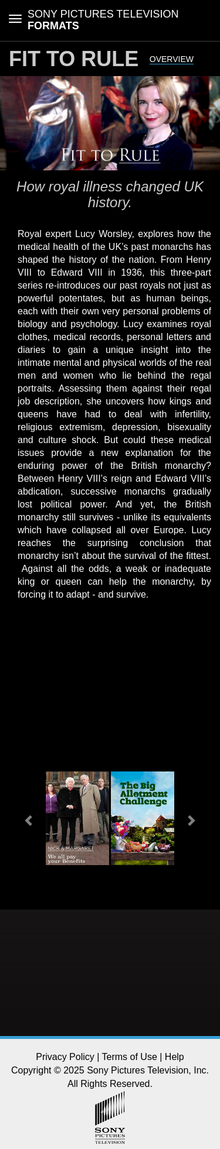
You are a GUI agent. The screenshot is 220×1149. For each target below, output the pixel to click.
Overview (172, 59)
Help (174, 1057)
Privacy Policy (65, 1057)
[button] (29, 820)
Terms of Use (129, 1057)
